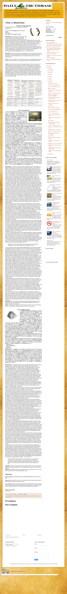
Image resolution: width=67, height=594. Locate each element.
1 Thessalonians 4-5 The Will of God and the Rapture (56, 222)
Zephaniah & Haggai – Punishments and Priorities (56, 203)
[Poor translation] (7, 573)
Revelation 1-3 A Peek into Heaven (54, 131)
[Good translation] (3, 573)
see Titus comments (25, 249)
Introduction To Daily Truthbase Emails (54, 43)
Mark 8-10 (25, 50)
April (49, 74)
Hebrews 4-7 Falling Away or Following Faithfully (53, 95)
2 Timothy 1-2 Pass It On (52, 83)
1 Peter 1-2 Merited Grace (52, 111)
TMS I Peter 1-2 (8, 497)
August (49, 81)
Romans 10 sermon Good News (53, 107)
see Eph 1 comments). (17, 231)
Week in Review (51, 106)
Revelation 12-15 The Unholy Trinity (54, 143)
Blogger (55, 563)
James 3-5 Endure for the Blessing (54, 109)
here (49, 22)
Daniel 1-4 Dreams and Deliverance (56, 232)
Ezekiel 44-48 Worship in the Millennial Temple (56, 167)
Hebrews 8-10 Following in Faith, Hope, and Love (54, 98)
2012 (48, 67)
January (49, 69)
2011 (48, 65)
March (49, 72)
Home (24, 535)
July (49, 79)
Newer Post (7, 535)
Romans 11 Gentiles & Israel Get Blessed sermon (54, 123)
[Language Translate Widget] (11, 544)
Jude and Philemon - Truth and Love (54, 129)
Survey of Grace (16, 210)
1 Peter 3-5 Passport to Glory (53, 113)
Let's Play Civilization (51, 57)
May (49, 76)
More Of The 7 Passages (51, 53)
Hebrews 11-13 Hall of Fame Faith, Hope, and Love (54, 101)
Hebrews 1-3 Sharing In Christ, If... (54, 93)
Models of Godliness (52, 88)
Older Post (40, 535)
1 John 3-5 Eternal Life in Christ (54, 125)
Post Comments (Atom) (14, 537)
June (49, 78)
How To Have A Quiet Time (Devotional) (54, 45)
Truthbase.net (8, 491)
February (50, 70)
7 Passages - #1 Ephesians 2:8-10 (53, 52)
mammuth (47, 563)
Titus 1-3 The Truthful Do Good (54, 86)
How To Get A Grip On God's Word (53, 47)
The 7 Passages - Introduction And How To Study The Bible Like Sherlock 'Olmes (54, 49)
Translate (13, 545)
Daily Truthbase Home (51, 42)
